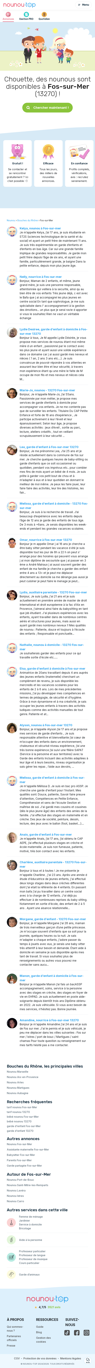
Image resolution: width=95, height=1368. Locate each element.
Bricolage (25, 1228)
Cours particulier (29, 1263)
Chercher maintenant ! (47, 108)
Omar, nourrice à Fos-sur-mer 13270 (46, 540)
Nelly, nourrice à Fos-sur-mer (41, 276)
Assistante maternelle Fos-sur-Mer (28, 1149)
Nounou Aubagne (17, 1093)
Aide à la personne (30, 1240)
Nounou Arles (15, 1082)
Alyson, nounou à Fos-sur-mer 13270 (46, 725)
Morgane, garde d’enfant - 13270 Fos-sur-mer (53, 919)
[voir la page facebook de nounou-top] (77, 1333)
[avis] (47, 1307)
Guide (39, 1326)
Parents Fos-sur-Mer (19, 1160)
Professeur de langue (32, 1255)
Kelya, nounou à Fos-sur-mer (40, 228)
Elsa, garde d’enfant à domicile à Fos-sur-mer (52, 668)
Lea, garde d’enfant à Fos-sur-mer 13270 (49, 447)
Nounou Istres (15, 1195)
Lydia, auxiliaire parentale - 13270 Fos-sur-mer (53, 592)
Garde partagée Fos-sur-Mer (24, 1165)
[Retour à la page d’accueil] (19, 5)
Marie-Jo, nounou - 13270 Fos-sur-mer (47, 390)
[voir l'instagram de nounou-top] (86, 1333)
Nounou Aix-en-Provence (22, 1077)
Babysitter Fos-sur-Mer (21, 1155)
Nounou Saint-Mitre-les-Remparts (27, 1185)
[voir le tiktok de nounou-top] (67, 1333)
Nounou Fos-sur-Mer (19, 1144)
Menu (83, 4)
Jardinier (24, 1220)
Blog (39, 1332)
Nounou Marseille (17, 1071)
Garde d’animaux (29, 1274)
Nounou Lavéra (16, 1190)
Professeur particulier (32, 1251)
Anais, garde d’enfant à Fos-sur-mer (46, 834)
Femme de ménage (31, 1216)
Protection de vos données (39, 1358)
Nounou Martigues (18, 1087)
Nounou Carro (15, 1201)
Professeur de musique (33, 1259)
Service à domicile (30, 1224)
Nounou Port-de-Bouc (20, 1179)
